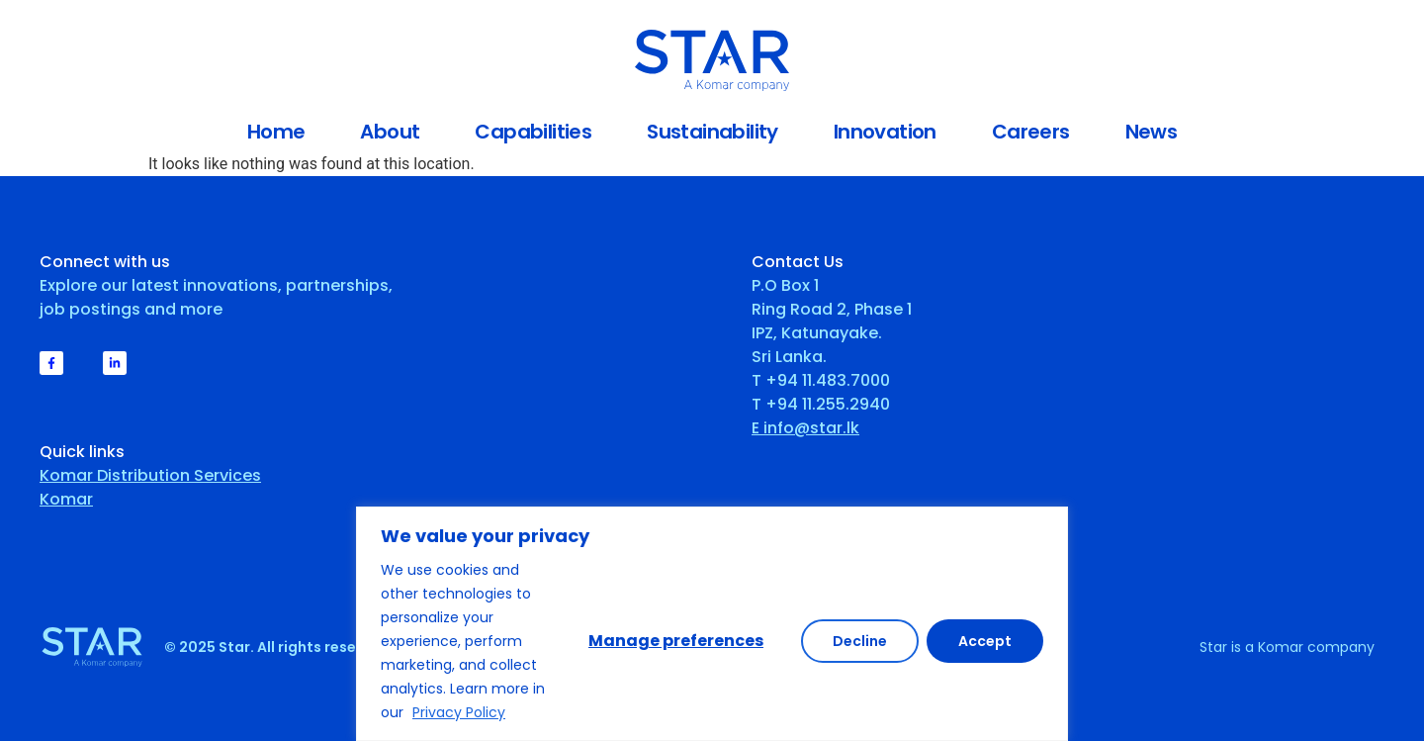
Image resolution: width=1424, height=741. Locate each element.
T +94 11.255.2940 (821, 404)
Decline (860, 641)
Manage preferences (675, 640)
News (1151, 131)
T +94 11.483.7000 (821, 380)
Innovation (885, 131)
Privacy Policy (458, 712)
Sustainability (712, 131)
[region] (712, 624)
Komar (66, 499)
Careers (1031, 131)
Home (276, 131)
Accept (985, 641)
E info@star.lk (805, 428)
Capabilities (533, 131)
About (389, 131)
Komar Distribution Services (150, 475)
